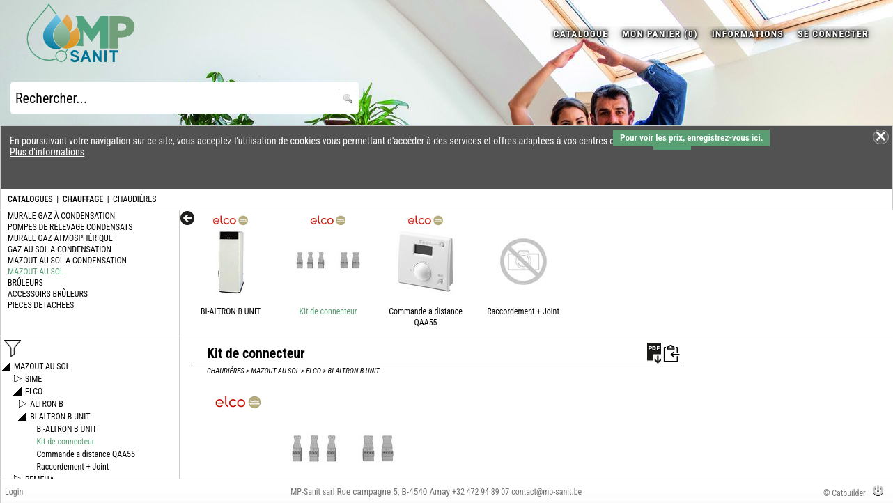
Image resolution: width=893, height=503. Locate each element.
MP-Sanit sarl (312, 492)
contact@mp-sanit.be (546, 492)
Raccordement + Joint (523, 311)
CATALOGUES (30, 199)
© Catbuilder (844, 493)
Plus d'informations (47, 151)
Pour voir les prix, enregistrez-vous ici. (691, 137)
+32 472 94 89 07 (480, 492)
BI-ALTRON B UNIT (231, 311)
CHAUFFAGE (83, 199)
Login (14, 492)
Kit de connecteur (328, 311)
